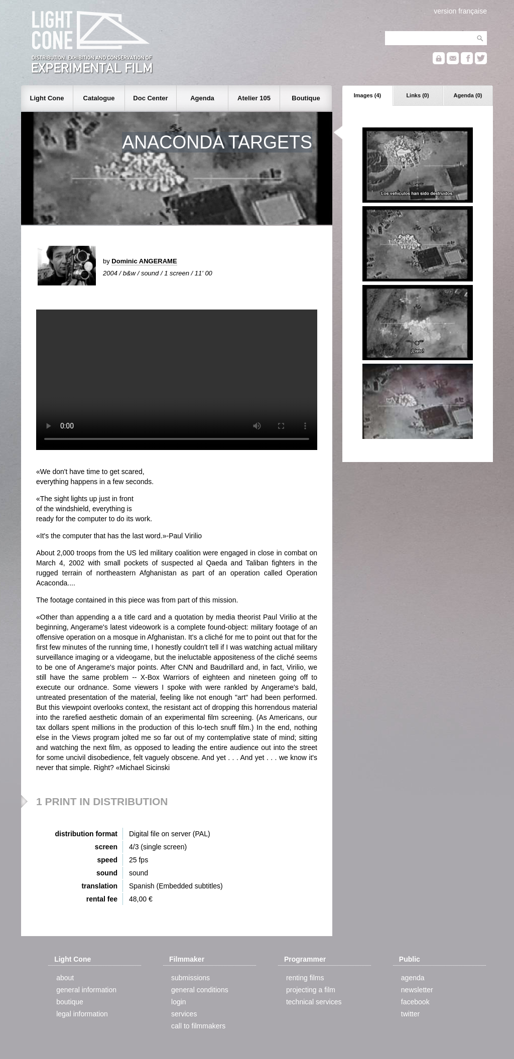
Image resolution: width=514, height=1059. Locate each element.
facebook (415, 1002)
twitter (410, 1014)
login (178, 1002)
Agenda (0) (468, 95)
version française (460, 11)
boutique (69, 1002)
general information (86, 990)
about (65, 978)
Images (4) (367, 95)
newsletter (417, 990)
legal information (82, 1014)
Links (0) (417, 95)
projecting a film (310, 990)
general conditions (199, 990)
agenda (413, 978)
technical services (314, 1002)
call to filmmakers (198, 1026)
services (184, 1014)
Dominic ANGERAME (144, 261)
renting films (305, 978)
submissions (190, 978)
